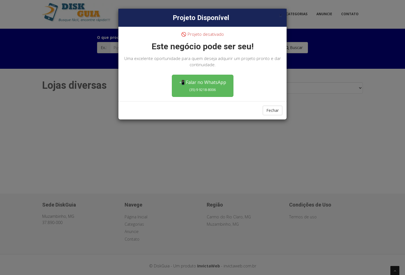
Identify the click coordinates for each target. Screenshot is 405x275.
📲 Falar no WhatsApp (202, 85)
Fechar (272, 110)
